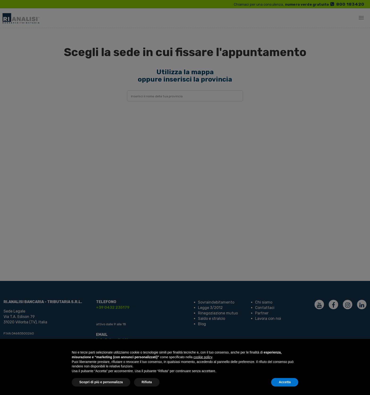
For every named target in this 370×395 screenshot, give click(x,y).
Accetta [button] (285, 382)
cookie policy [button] (202, 357)
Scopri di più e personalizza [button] (101, 382)
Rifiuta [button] (147, 382)
